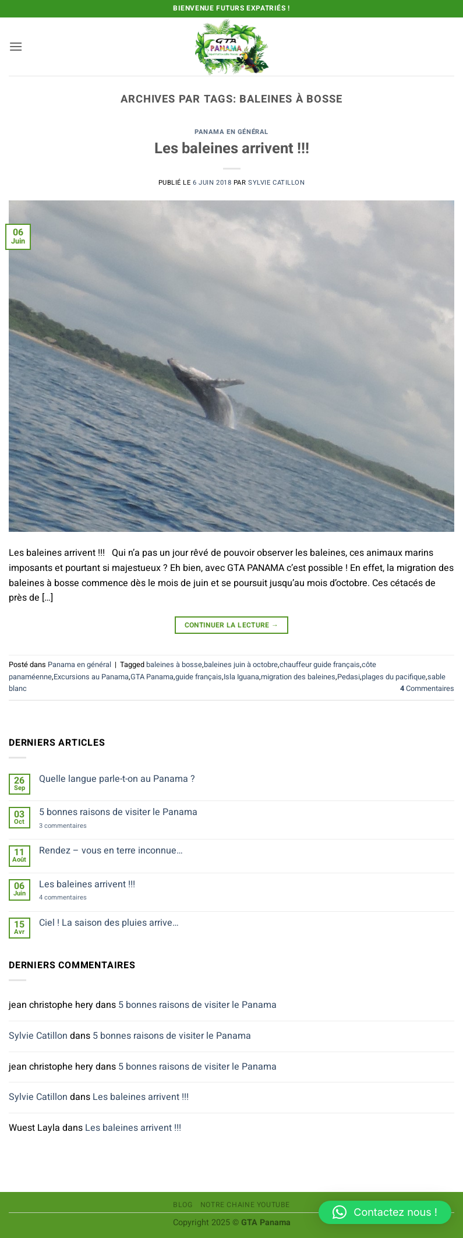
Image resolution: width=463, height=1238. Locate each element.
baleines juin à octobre (241, 664)
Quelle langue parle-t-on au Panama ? (117, 779)
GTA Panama (152, 677)
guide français (198, 677)
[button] (16, 46)
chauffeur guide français (320, 664)
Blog (182, 1205)
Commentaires (427, 688)
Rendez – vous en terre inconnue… (111, 850)
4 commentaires (75, 897)
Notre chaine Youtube (245, 1205)
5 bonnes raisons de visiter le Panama (118, 812)
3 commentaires (74, 826)
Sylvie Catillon (276, 183)
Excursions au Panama (91, 677)
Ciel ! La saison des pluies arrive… (109, 923)
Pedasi (348, 677)
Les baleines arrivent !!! (231, 148)
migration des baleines (298, 677)
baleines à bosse (174, 664)
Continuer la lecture (232, 625)
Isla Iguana (241, 677)
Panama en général (231, 132)
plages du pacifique (394, 677)
